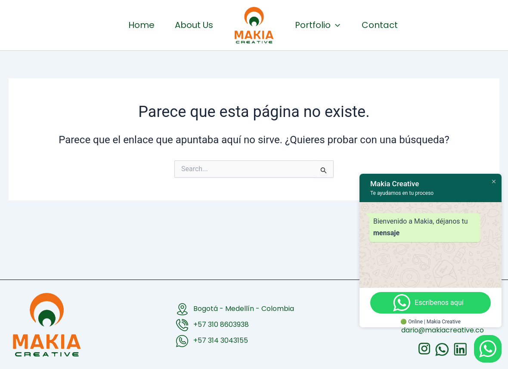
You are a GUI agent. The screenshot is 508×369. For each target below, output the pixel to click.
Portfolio (339, 25)
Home (106, 25)
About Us (172, 25)
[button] (357, 25)
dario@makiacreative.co (442, 330)
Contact (423, 25)
